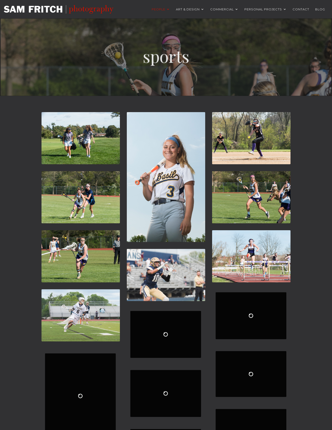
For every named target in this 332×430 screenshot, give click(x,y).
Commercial (222, 9)
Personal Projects (263, 9)
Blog (320, 9)
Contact (301, 9)
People (158, 9)
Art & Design (188, 9)
